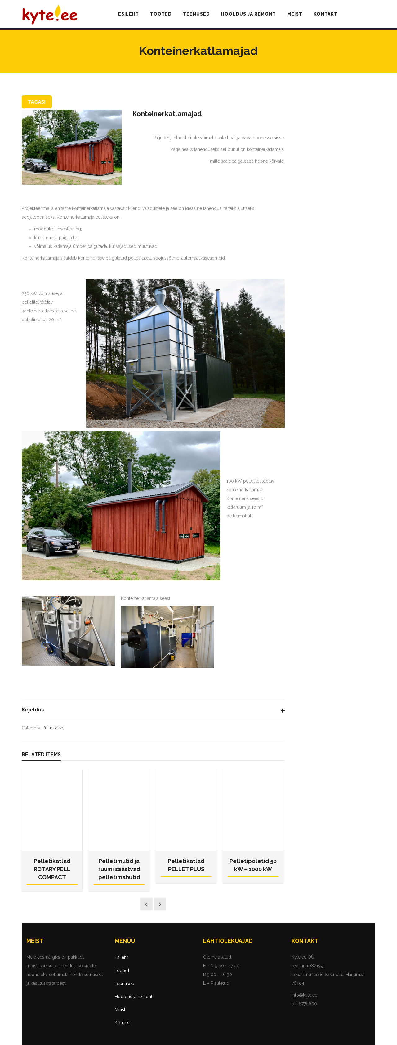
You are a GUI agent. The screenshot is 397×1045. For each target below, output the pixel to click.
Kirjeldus (33, 710)
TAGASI (37, 101)
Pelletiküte (52, 727)
